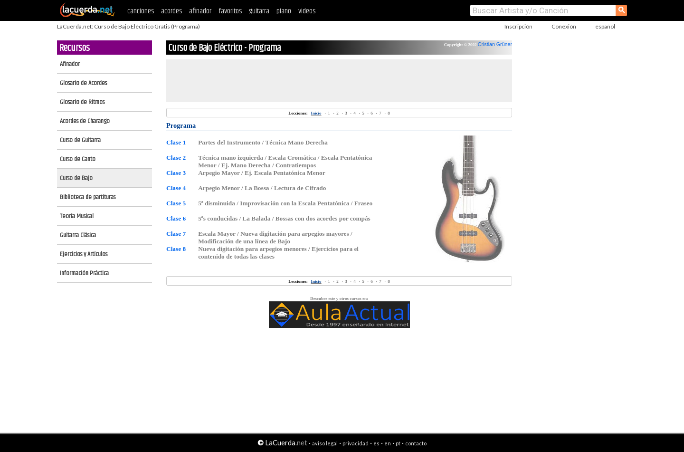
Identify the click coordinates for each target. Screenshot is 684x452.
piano (283, 11)
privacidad (355, 443)
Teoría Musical (77, 216)
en (387, 443)
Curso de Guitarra (80, 140)
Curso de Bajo (76, 178)
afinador (200, 11)
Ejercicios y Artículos (83, 254)
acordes (171, 11)
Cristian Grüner (495, 44)
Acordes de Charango (85, 121)
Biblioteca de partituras (87, 197)
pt (398, 443)
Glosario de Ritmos (82, 102)
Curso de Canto (77, 159)
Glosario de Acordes (83, 83)
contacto (416, 443)
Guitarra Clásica (78, 235)
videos (306, 11)
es (376, 443)
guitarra (259, 11)
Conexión (563, 26)
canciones (140, 11)
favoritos (230, 11)
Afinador (70, 64)
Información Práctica (84, 273)
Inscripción (518, 26)
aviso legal (325, 443)
